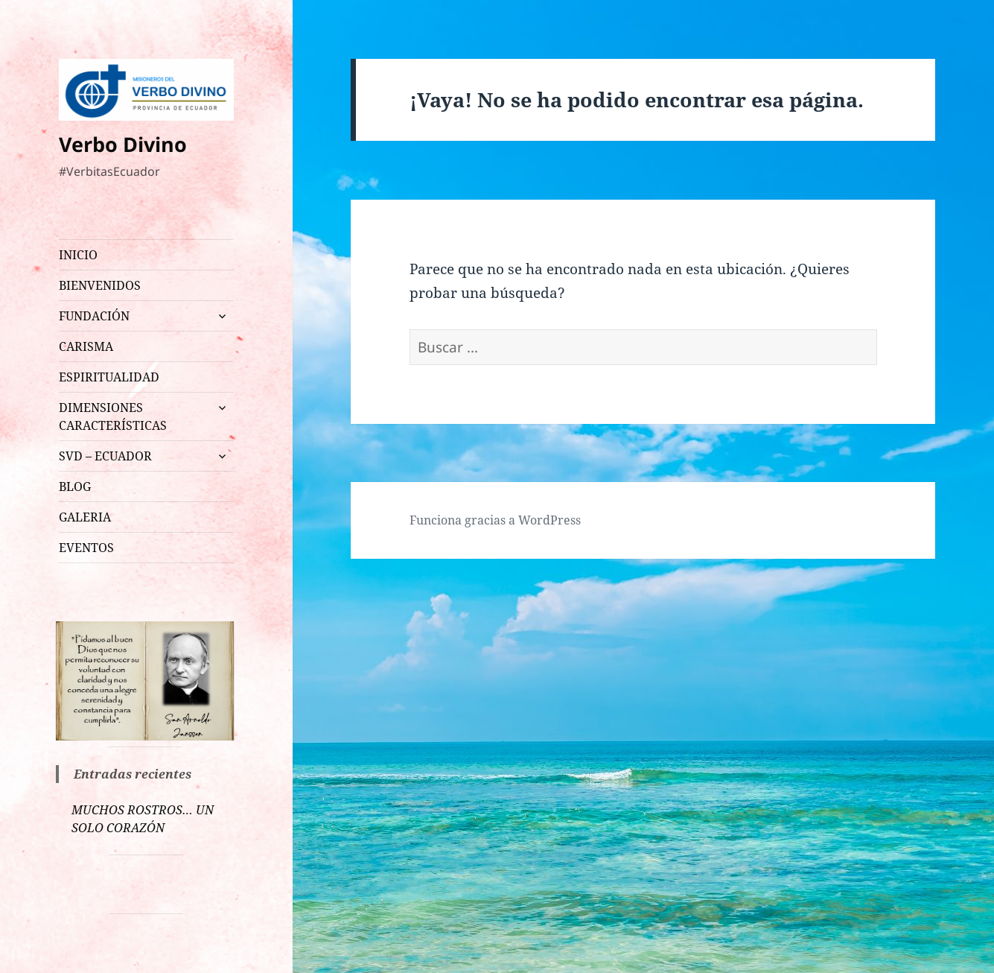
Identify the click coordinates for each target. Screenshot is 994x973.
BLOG (75, 486)
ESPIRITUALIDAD (109, 377)
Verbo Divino (123, 144)
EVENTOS (86, 547)
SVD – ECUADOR (105, 456)
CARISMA (86, 346)
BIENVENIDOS (100, 285)
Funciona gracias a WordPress (495, 520)
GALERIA (85, 517)
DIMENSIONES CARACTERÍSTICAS (113, 416)
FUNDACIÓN (94, 316)
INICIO (78, 255)
